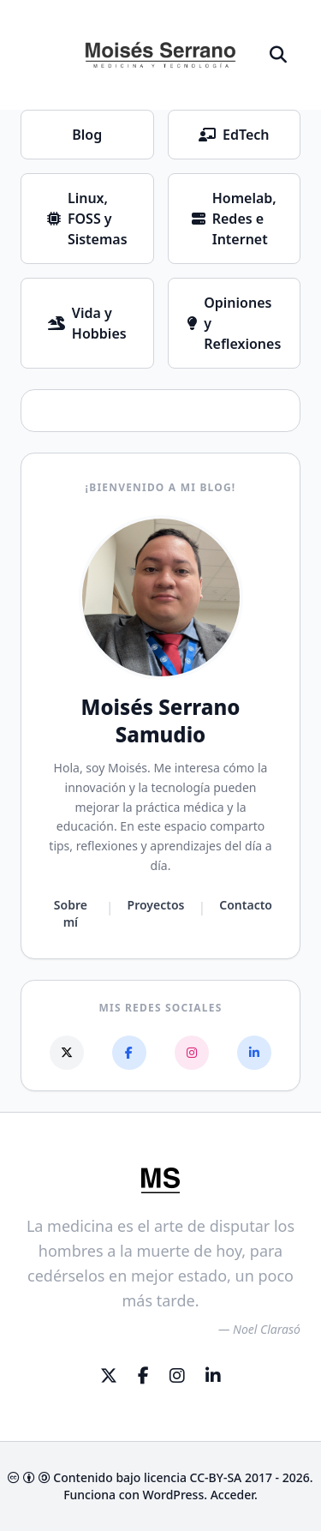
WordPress (174, 1494)
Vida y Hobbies (87, 323)
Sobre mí (70, 913)
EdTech (234, 134)
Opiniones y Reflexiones (234, 323)
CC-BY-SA (216, 1477)
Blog (87, 134)
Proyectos (156, 905)
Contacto (245, 905)
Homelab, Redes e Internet (234, 219)
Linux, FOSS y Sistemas (87, 219)
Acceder (232, 1494)
